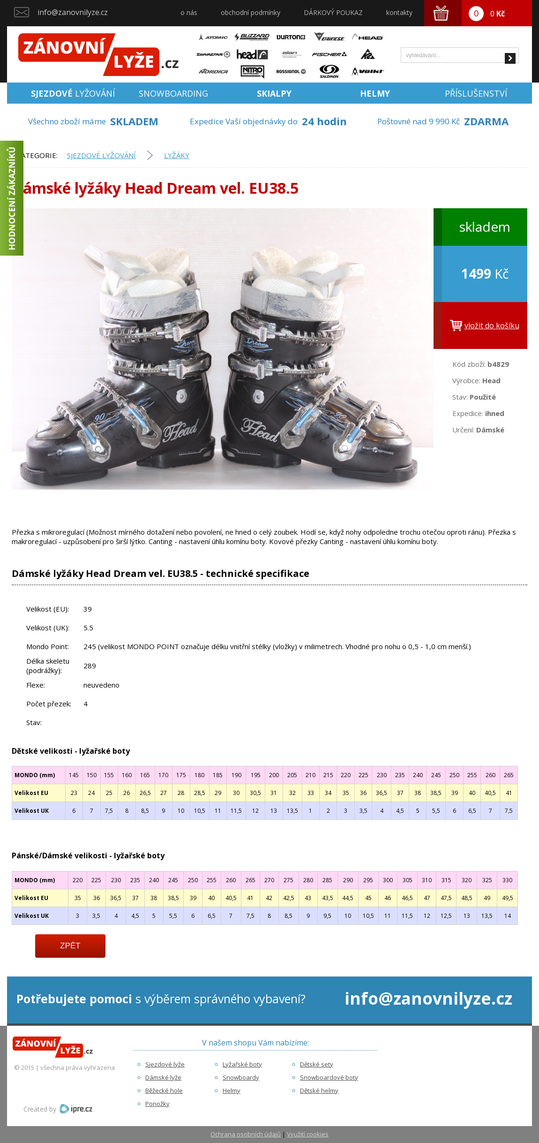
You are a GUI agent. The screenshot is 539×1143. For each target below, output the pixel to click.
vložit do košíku (491, 325)
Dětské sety (316, 1064)
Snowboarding (173, 93)
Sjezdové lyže (165, 1064)
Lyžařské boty (242, 1064)
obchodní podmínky (250, 12)
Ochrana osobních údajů (245, 1134)
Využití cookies (308, 1134)
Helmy (231, 1090)
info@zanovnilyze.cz (72, 12)
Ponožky (157, 1103)
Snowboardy (241, 1077)
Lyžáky (176, 155)
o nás (188, 12)
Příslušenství (476, 93)
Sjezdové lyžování (101, 155)
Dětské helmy (319, 1090)
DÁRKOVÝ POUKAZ (333, 12)
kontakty (399, 12)
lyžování (73, 93)
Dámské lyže (163, 1077)
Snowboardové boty (329, 1077)
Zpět (70, 945)
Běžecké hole (164, 1090)
